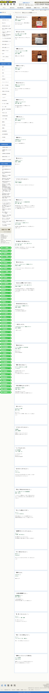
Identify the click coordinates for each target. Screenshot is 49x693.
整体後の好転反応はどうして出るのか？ (6, 182)
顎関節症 (3, 79)
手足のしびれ (4, 112)
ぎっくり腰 (4, 106)
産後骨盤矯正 (4, 131)
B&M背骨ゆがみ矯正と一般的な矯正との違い (6, 194)
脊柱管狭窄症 (4, 100)
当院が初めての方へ (12, 7)
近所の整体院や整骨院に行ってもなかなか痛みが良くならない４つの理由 (6, 188)
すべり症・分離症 (5, 103)
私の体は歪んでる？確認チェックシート (6, 200)
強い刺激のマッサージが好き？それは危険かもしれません (6, 206)
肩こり (3, 69)
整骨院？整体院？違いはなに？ (6, 167)
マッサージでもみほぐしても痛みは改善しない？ (6, 203)
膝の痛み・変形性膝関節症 (6, 110)
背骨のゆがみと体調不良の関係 (6, 210)
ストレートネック (5, 82)
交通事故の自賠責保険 (6, 153)
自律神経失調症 (5, 115)
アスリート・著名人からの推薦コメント (6, 32)
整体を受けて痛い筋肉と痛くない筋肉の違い (6, 179)
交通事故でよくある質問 (6, 159)
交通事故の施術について (6, 147)
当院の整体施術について (6, 41)
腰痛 (3, 66)
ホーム (4, 7)
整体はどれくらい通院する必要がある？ (6, 176)
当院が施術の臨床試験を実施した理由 (6, 197)
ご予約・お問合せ (45, 7)
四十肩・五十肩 (5, 88)
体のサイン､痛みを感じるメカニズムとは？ (6, 219)
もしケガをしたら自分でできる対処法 (6, 225)
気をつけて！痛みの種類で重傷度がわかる (6, 216)
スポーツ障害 (4, 118)
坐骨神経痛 (4, 94)
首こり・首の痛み (5, 85)
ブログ (3, 59)
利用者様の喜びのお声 (6, 26)
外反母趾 (3, 137)
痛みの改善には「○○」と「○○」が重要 (6, 213)
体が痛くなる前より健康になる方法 (6, 222)
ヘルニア (3, 97)
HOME (33, 10)
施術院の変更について (6, 156)
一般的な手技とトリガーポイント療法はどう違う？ (6, 191)
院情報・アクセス (37, 7)
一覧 (10, 14)
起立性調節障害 (5, 134)
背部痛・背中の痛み (5, 91)
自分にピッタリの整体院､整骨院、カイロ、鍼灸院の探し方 (6, 185)
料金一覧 (20, 7)
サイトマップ (37, 689)
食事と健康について (5, 47)
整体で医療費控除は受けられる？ (6, 173)
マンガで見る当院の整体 (6, 38)
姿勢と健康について (5, 44)
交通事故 (28, 7)
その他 (3, 140)
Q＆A (3, 53)
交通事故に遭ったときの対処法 (6, 150)
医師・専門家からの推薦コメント (6, 29)
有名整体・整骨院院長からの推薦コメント (6, 35)
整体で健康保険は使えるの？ (6, 170)
